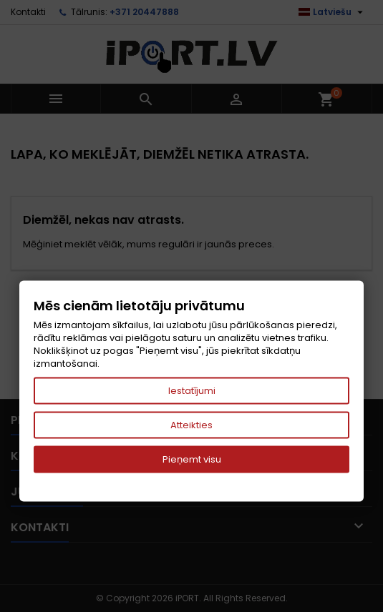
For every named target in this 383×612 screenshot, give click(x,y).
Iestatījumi (191, 391)
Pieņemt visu (192, 459)
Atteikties (191, 425)
